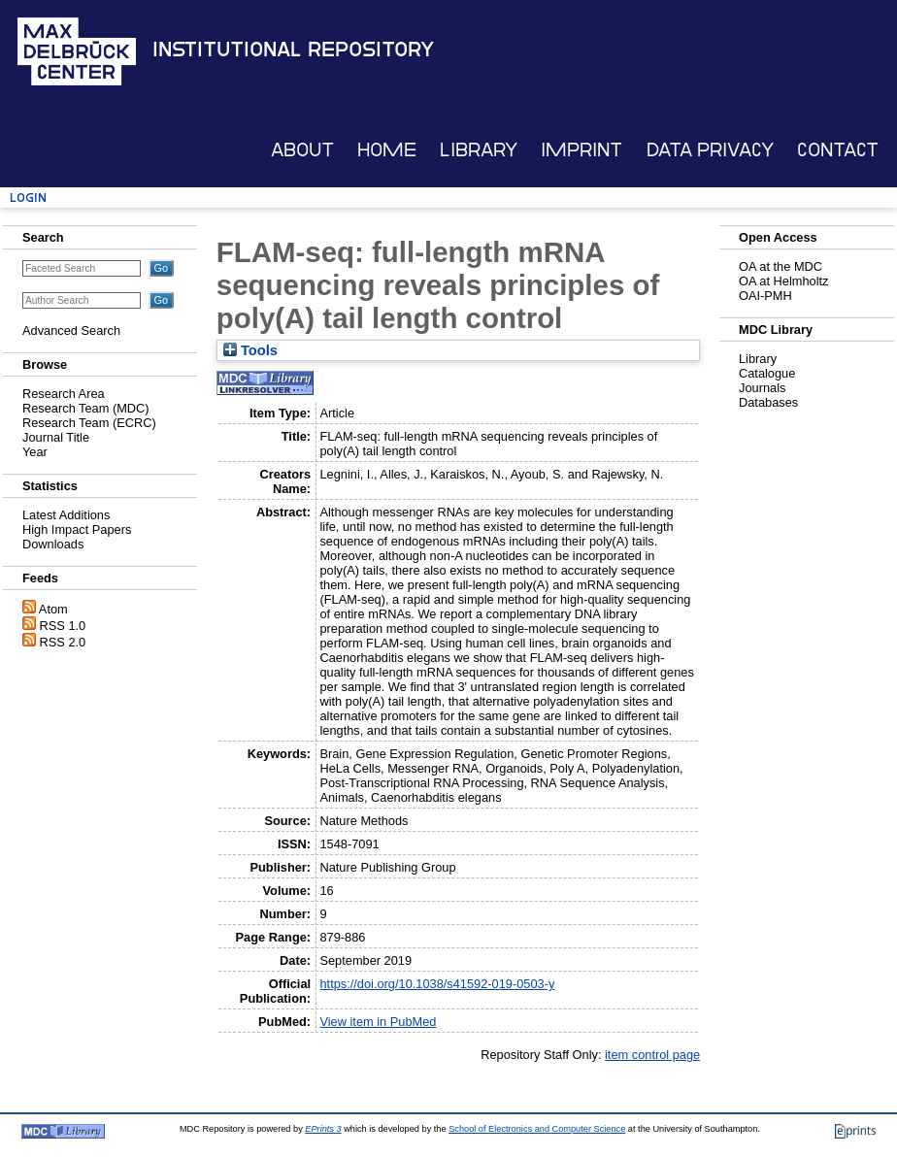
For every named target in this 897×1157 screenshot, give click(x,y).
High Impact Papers (76, 529)
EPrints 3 (323, 1129)
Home (386, 150)
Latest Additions (66, 515)
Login (28, 197)
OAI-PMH (765, 295)
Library (478, 150)
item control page (652, 1054)
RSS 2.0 (63, 642)
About (302, 150)
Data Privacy (710, 150)
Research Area (63, 393)
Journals (762, 387)
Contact (838, 150)
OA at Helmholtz (783, 281)
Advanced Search (71, 330)
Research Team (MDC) (86, 408)
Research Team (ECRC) (89, 422)
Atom (53, 609)
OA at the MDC (780, 266)
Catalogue (767, 373)
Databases (768, 402)
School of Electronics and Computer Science (536, 1129)
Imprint (581, 150)
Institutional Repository (293, 49)
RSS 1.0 (63, 625)
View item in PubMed (377, 1021)
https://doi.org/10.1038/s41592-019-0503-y (436, 983)
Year (35, 452)
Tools (250, 350)
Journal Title (55, 437)
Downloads (52, 544)
